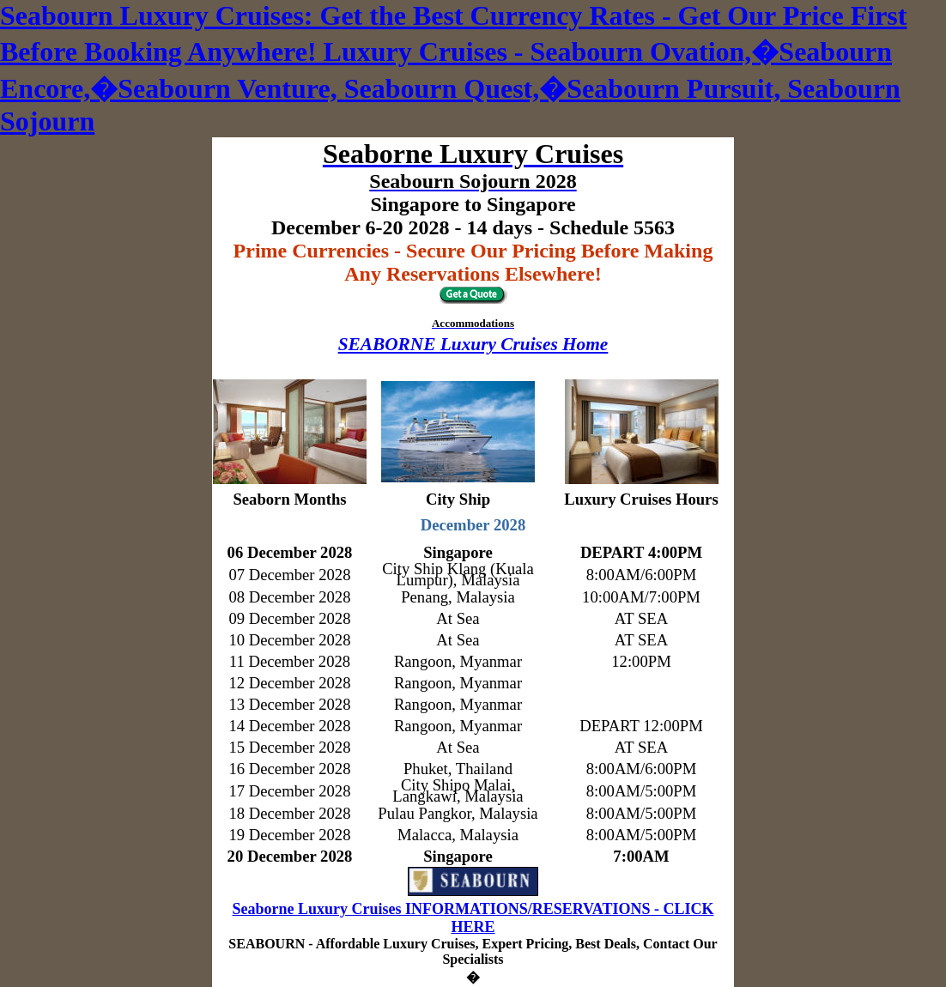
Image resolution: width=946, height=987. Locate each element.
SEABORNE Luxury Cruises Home (473, 344)
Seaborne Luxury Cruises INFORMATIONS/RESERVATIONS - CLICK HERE (473, 918)
